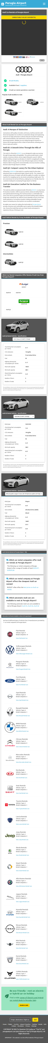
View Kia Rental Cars (21, 777)
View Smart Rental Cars (22, 870)
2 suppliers (23, 85)
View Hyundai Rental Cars (23, 917)
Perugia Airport (15, 3)
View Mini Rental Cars (22, 948)
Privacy (28, 1026)
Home (5, 1024)
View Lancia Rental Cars (22, 824)
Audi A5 (24, 606)
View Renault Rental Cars (23, 715)
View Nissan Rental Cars (22, 932)
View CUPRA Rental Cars (22, 979)
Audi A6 (30, 606)
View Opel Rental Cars (22, 700)
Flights (10, 1024)
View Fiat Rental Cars (22, 638)
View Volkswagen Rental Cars (24, 653)
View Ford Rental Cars (22, 684)
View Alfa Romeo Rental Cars (24, 886)
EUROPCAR (13, 171)
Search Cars (24, 1005)
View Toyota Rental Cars (22, 808)
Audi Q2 (36, 606)
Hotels (40, 1024)
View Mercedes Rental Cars (23, 762)
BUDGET (19, 153)
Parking (34, 1024)
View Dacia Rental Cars (22, 963)
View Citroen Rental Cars (23, 746)
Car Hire (16, 1024)
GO (35, 1020)
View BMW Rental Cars (22, 731)
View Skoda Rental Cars (22, 855)
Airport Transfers (25, 1024)
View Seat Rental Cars (22, 793)
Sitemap (33, 1026)
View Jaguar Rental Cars (22, 901)
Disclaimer (21, 1026)
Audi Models (14, 81)
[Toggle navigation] (44, 4)
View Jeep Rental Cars (22, 839)
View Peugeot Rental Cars (23, 669)
